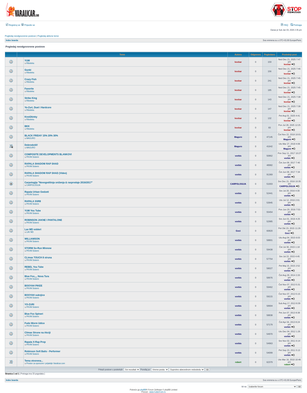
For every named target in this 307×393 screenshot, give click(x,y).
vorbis (238, 156)
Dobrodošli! (31, 145)
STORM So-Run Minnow (37, 248)
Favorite (29, 88)
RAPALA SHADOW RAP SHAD (41, 163)
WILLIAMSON (32, 238)
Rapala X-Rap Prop (35, 342)
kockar (238, 62)
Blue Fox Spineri (33, 313)
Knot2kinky (30, 116)
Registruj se (13, 25)
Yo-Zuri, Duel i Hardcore (37, 107)
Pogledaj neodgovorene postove (20, 36)
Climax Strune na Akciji (37, 332)
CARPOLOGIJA (33, 185)
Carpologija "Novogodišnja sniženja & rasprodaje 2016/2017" (58, 182)
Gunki (27, 70)
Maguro (238, 137)
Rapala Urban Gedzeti (36, 192)
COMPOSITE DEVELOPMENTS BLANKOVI (48, 154)
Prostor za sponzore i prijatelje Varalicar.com (45, 363)
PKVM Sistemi (32, 157)
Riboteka (30, 63)
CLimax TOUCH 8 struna (38, 257)
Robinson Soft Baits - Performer (42, 351)
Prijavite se (28, 25)
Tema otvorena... (33, 360)
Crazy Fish (30, 79)
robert (238, 362)
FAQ (284, 25)
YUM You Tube (32, 210)
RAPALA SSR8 (32, 201)
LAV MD (30, 232)
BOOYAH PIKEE (33, 285)
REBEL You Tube (33, 267)
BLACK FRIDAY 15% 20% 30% (41, 135)
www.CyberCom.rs (157, 392)
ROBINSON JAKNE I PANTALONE (43, 220)
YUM (27, 60)
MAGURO (30, 138)
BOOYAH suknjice (34, 295)
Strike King (30, 98)
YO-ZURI (29, 304)
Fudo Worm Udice (34, 323)
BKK (27, 126)
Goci (238, 231)
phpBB (143, 390)
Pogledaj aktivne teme (48, 36)
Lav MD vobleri (32, 229)
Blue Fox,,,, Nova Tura (36, 276)
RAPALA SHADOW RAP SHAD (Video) (45, 173)
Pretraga (296, 25)
